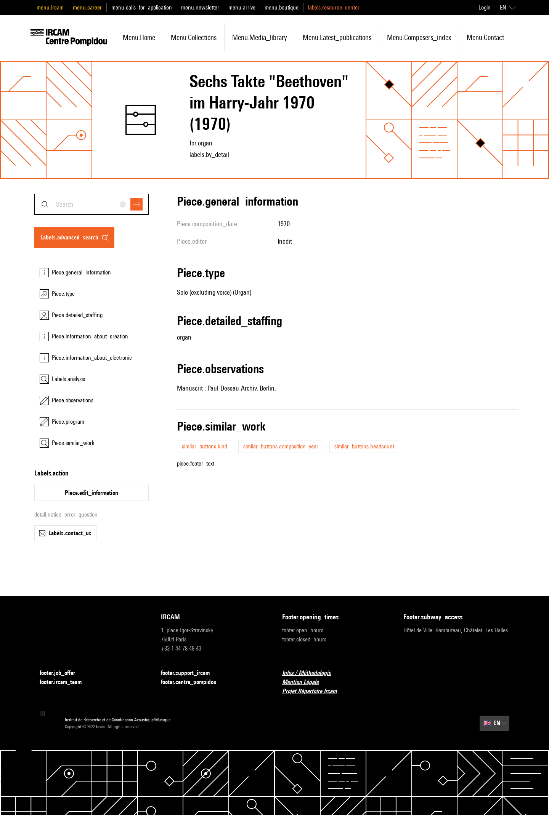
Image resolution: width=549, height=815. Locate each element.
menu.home (139, 37)
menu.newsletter (200, 7)
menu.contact (485, 37)
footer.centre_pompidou (193, 682)
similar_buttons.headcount (364, 446)
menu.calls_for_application (141, 7)
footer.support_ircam (190, 673)
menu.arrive (241, 7)
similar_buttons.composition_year (280, 446)
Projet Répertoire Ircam (314, 691)
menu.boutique (282, 7)
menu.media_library (259, 37)
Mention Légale (305, 682)
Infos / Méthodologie (311, 673)
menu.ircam (50, 7)
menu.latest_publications (337, 37)
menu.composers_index (419, 37)
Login (484, 7)
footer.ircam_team (65, 682)
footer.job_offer (62, 673)
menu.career (87, 7)
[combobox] (91, 204)
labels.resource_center (334, 7)
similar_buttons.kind (204, 446)
